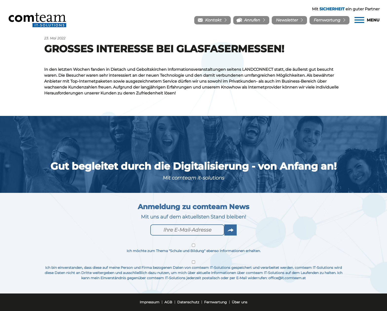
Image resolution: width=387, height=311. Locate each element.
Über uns (239, 302)
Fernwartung (327, 20)
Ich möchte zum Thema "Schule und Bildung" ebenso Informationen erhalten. (193, 248)
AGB (168, 302)
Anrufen (252, 20)
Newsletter (287, 20)
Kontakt (213, 20)
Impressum (149, 302)
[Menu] (367, 20)
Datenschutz (188, 302)
